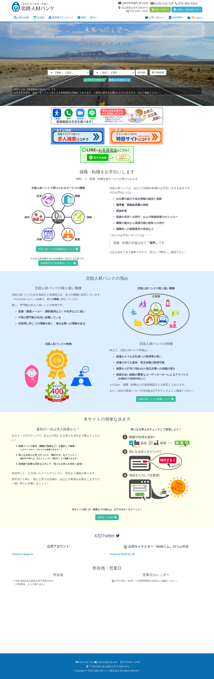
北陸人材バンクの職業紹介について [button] (58, 249)
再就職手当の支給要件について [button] (58, 263)
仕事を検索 (21, 17)
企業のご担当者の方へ (187, 9)
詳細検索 (158, 72)
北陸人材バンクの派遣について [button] (156, 399)
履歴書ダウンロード (61, 17)
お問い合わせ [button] (155, 17)
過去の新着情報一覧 (119, 80)
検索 (141, 72)
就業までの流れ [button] (107, 517)
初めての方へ (160, 9)
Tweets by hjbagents (22, 554)
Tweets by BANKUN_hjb (122, 554)
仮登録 (38, 17)
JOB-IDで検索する (94, 80)
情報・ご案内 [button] (87, 17)
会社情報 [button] (176, 17)
